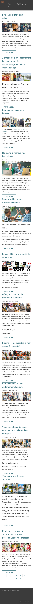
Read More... (9, 52)
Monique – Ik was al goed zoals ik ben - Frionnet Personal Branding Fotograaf (15, 534)
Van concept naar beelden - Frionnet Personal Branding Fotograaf (15, 430)
